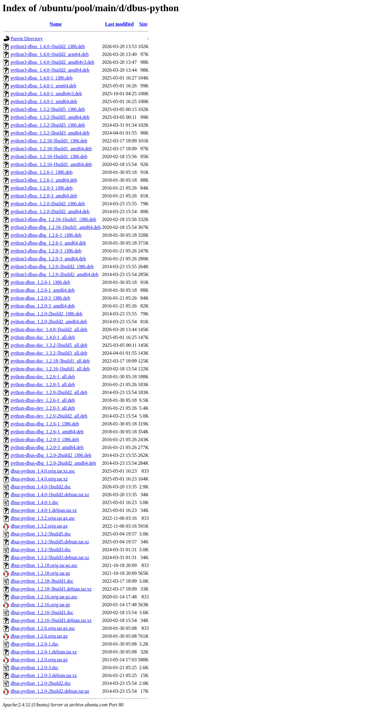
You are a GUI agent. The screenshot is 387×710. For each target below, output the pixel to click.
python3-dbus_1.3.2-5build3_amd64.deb (50, 132)
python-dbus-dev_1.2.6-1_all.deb (43, 400)
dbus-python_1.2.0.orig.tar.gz (39, 659)
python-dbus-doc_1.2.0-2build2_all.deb (49, 392)
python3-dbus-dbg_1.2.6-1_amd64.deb (48, 243)
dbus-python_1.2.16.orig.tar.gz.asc (44, 596)
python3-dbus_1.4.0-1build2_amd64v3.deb (52, 62)
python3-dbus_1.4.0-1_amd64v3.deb (46, 93)
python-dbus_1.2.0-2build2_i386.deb (47, 313)
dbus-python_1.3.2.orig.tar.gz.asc (43, 518)
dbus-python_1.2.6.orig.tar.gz (39, 636)
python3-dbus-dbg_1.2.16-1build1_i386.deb (53, 219)
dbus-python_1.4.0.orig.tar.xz (39, 478)
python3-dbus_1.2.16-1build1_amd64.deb (51, 164)
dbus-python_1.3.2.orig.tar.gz (39, 526)
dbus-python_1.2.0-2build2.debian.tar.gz (50, 691)
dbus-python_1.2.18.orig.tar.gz (40, 573)
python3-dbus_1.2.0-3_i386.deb (42, 188)
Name (56, 24)
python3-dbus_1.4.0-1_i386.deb (42, 77)
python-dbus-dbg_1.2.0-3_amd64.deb (47, 447)
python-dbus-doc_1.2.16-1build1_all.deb (50, 368)
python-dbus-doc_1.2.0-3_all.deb (43, 384)
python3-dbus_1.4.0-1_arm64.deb (43, 85)
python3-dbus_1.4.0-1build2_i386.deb (48, 46)
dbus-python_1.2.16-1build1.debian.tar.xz (51, 620)
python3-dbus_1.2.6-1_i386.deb (42, 172)
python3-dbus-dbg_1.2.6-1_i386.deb (46, 235)
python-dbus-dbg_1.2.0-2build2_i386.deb (51, 455)
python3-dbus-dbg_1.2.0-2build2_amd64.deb (54, 274)
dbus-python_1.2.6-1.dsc (35, 643)
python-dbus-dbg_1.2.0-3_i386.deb (45, 439)
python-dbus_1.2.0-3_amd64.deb (43, 305)
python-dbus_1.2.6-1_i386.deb (40, 282)
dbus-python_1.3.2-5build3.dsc (41, 549)
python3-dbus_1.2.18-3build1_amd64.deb (51, 148)
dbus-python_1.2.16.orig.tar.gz (40, 604)
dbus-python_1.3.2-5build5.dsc (41, 533)
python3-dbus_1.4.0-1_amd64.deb (44, 101)
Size (143, 24)
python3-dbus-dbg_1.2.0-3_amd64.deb (48, 258)
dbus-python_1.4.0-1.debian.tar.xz (44, 510)
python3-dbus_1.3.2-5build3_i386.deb (48, 125)
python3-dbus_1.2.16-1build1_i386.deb (49, 156)
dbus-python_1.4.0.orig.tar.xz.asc (43, 471)
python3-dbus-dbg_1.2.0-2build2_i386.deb (52, 266)
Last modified (119, 24)
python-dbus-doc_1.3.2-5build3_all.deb (49, 353)
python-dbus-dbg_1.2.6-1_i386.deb (45, 423)
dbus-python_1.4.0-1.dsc (35, 502)
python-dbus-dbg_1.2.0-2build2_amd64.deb (53, 463)
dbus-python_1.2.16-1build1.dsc (42, 612)
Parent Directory (27, 38)
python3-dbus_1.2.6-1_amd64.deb (44, 180)
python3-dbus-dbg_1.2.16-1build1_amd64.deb (56, 227)
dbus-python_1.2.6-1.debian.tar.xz (44, 651)
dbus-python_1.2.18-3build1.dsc (42, 581)
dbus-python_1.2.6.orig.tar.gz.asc (43, 628)
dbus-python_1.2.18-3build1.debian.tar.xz (51, 588)
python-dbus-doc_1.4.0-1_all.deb (43, 337)
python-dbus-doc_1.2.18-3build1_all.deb (50, 360)
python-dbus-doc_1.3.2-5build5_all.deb (49, 345)
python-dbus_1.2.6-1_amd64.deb (43, 290)
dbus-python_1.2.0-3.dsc (35, 667)
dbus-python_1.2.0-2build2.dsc (41, 683)
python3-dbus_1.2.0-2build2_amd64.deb (50, 211)
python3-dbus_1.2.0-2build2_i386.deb (48, 203)
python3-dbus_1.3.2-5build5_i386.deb (48, 109)
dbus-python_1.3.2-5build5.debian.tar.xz (50, 541)
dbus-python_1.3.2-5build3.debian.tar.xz (50, 557)
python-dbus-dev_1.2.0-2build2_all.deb (49, 416)
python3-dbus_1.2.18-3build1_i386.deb (49, 140)
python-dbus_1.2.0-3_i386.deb (40, 298)
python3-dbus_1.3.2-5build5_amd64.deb (50, 117)
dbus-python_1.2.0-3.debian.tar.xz (44, 675)
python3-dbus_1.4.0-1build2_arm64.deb (50, 54)
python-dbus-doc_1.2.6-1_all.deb (43, 376)
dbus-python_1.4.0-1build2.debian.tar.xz (50, 494)
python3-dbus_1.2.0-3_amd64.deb (44, 195)
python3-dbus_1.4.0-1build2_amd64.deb (50, 70)
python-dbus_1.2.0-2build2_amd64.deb (49, 321)
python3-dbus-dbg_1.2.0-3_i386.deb (46, 250)
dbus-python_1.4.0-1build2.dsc (41, 486)
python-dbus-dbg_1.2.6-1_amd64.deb (47, 431)
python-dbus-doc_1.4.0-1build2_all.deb (49, 329)
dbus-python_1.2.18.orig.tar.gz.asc (44, 565)
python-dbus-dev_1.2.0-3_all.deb (43, 408)
